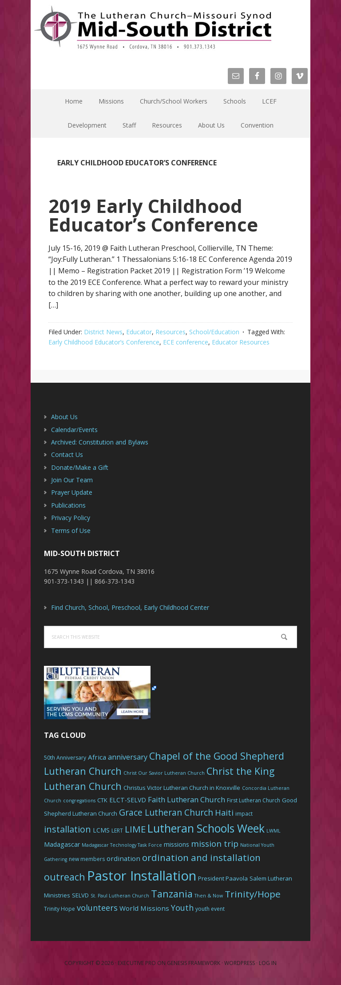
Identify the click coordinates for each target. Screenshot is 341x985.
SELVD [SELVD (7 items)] (80, 895)
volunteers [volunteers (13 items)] (97, 907)
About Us (64, 416)
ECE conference (185, 342)
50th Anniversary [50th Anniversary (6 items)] (65, 757)
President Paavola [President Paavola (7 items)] (223, 878)
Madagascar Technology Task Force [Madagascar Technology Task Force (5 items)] (122, 845)
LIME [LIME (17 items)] (135, 829)
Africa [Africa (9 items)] (97, 757)
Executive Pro (137, 963)
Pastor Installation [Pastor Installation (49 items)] (141, 876)
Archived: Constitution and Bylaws (99, 442)
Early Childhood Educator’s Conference (103, 342)
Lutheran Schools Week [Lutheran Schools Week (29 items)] (206, 828)
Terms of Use (71, 530)
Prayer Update (71, 492)
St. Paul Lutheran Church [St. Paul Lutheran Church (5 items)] (120, 896)
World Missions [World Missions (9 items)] (144, 908)
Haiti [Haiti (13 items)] (224, 812)
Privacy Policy (70, 517)
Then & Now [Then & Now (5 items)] (208, 896)
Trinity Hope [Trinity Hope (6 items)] (59, 909)
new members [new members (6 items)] (87, 859)
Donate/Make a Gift (79, 467)
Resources (170, 332)
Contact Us (67, 454)
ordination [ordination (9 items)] (123, 858)
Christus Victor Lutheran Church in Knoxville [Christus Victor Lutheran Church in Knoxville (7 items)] (181, 788)
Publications (68, 505)
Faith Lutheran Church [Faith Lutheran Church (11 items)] (186, 799)
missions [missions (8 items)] (176, 844)
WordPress (239, 963)
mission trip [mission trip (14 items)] (214, 843)
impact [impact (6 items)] (244, 813)
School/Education (214, 332)
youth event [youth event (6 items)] (210, 909)
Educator (139, 332)
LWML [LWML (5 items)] (273, 831)
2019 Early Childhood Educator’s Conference (153, 215)
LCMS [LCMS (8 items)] (101, 830)
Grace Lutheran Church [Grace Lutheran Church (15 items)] (166, 812)
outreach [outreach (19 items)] (64, 876)
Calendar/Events (74, 429)
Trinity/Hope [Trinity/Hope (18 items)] (253, 894)
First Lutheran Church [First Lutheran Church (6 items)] (253, 800)
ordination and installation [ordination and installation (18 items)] (201, 857)
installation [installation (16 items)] (67, 829)
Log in (268, 963)
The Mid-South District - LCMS (153, 28)
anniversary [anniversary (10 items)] (127, 757)
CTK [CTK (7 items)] (102, 800)
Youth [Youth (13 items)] (182, 907)
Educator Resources (241, 342)
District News (103, 332)
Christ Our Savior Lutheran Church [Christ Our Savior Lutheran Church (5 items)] (164, 773)
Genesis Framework (193, 963)
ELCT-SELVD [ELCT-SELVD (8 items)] (127, 800)
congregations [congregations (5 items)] (79, 800)
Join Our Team (72, 480)
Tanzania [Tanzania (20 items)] (172, 893)
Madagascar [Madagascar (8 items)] (62, 844)
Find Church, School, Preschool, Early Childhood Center (130, 607)
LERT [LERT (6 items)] (117, 830)
